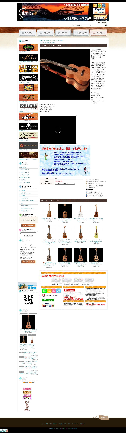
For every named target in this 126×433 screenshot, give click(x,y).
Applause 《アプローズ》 (28, 117)
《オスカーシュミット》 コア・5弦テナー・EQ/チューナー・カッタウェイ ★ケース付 (49, 234)
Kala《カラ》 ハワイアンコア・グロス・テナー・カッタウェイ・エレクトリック (65, 234)
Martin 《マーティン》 (28, 78)
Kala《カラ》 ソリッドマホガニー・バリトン (49, 212)
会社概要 (23, 190)
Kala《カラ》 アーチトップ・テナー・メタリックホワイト (80, 213)
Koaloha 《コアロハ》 (28, 107)
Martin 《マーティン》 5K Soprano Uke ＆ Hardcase (80, 233)
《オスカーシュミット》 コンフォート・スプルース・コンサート (96, 257)
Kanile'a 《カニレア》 (28, 127)
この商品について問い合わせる (95, 185)
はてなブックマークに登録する (95, 196)
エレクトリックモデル (24, 182)
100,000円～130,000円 (24, 177)
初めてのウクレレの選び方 (27, 200)
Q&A (22, 203)
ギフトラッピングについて (27, 208)
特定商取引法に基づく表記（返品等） (96, 181)
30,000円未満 (22, 167)
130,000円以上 (22, 180)
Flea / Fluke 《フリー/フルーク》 (28, 69)
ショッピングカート (99, 33)
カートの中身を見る (28, 225)
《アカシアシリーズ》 (58, 40)
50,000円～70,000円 (24, 172)
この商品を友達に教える (93, 183)
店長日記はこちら (28, 261)
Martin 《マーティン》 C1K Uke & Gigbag (32, 341)
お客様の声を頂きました (27, 205)
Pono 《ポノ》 (28, 88)
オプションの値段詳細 (93, 179)
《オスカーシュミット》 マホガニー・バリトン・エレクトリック (65, 213)
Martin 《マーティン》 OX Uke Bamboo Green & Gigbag (96, 234)
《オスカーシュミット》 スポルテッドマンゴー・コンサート (23, 342)
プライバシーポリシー (73, 423)
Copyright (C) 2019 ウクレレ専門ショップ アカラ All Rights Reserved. (63, 428)
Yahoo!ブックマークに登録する (95, 194)
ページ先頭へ (104, 417)
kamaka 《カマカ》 (28, 136)
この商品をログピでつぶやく (94, 192)
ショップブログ (63, 33)
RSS (25, 382)
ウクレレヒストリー (26, 210)
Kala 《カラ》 (28, 48)
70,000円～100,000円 (24, 175)
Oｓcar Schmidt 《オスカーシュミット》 (28, 59)
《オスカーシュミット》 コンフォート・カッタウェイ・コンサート (65, 257)
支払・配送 (49, 423)
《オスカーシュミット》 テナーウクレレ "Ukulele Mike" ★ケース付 (28, 323)
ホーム (27, 33)
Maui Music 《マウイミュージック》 (28, 156)
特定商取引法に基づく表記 (59, 423)
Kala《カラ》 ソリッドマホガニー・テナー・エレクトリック (29, 368)
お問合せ (81, 33)
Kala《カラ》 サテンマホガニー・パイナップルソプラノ (28, 372)
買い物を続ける (91, 187)
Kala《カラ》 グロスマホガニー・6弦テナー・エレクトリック (96, 213)
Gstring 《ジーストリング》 (28, 146)
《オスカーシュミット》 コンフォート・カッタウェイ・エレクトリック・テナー (49, 257)
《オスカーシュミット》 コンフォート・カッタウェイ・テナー (80, 257)
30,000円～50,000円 (24, 169)
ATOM (31, 382)
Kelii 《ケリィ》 (28, 98)
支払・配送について (45, 33)
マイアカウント (102, 23)
